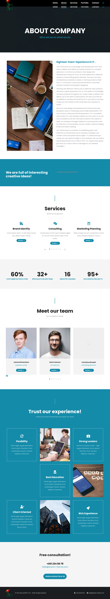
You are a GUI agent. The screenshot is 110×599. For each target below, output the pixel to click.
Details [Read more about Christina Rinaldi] (88, 370)
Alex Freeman (55, 362)
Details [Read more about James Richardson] (21, 370)
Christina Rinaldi (89, 362)
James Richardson (21, 362)
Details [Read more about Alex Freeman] (55, 370)
